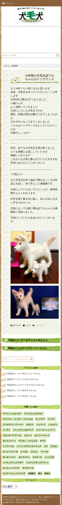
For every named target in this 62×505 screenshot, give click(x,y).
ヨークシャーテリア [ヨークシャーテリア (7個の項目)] (11, 468)
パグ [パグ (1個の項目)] (46, 446)
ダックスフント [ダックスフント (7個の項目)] (9, 441)
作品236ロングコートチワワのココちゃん (26, 385)
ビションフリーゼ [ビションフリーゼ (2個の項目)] (10, 452)
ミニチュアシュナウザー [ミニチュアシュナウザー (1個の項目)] (13, 462)
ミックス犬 (39, 325)
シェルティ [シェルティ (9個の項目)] (53, 424)
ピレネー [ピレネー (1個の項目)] (34, 452)
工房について (13, 41)
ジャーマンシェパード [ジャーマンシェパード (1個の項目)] (45, 430)
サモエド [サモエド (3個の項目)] (30, 424)
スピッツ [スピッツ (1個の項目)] (28, 435)
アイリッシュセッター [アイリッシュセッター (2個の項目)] (12, 414)
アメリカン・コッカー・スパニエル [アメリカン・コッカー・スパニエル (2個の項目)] (18, 419)
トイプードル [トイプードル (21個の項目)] (8, 446)
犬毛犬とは (12, 34)
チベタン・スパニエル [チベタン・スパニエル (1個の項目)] (28, 441)
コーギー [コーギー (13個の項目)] (51, 419)
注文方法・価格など (45, 41)
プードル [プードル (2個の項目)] (44, 452)
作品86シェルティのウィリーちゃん (26, 348)
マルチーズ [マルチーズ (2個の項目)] (37, 457)
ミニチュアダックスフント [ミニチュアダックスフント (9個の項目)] (37, 462)
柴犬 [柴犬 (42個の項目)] (40, 473)
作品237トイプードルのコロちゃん (23, 379)
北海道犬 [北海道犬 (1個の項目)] (31, 473)
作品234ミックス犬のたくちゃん (22, 396)
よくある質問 (13, 48)
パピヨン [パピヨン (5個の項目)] (54, 446)
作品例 (39, 34)
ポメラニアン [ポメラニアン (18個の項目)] (24, 457)
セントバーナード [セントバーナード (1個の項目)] (41, 435)
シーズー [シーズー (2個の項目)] (6, 430)
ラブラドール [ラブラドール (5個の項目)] (28, 468)
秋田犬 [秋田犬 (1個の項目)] (47, 473)
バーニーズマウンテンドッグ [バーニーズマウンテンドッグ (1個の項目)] (29, 446)
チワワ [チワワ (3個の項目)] (43, 441)
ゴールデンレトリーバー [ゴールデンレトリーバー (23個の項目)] (13, 424)
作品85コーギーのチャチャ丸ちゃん (26, 340)
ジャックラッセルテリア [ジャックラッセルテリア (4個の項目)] (23, 430)
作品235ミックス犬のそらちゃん (22, 390)
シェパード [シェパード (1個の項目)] (41, 424)
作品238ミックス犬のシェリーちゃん (24, 374)
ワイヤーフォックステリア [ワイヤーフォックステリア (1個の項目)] (14, 473)
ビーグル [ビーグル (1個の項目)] (24, 452)
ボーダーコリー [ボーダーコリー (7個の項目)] (9, 457)
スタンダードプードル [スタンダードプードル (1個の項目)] (12, 435)
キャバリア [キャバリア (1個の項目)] (40, 419)
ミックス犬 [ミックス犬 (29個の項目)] (49, 457)
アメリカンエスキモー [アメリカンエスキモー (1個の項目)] (33, 414)
